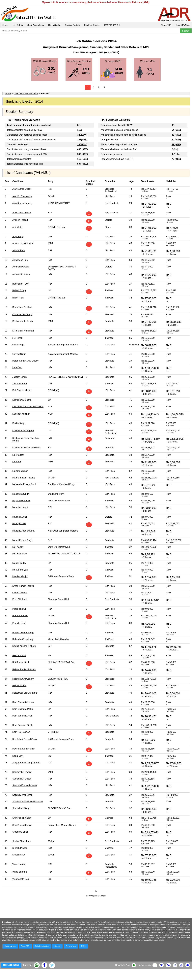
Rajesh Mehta (19, 685)
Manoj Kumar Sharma (23, 531)
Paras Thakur (19, 609)
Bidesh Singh (19, 290)
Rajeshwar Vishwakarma (24, 693)
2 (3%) (175, 149)
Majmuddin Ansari (21, 500)
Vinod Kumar (18, 864)
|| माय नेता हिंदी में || (112, 25)
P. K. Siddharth (19, 599)
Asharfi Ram (18, 250)
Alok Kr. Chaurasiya (22, 196)
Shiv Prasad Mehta (22, 825)
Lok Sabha (18, 25)
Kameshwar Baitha (21, 400)
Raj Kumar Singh (21, 662)
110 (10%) (82, 159)
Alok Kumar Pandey (22, 203)
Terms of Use (71, 946)
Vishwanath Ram (21, 879)
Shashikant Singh (21, 808)
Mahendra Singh (20, 494)
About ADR (166, 25)
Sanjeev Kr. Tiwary (21, 772)
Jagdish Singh (19, 377)
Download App (122, 965)
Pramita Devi (18, 623)
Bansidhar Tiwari (20, 284)
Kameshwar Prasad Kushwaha (27, 406)
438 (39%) (82, 149)
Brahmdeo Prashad (22, 307)
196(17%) (82, 144)
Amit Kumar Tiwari (21, 212)
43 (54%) (176, 135)
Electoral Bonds (91, 25)
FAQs (83, 946)
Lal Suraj (16, 461)
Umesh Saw (18, 854)
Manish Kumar (19, 517)
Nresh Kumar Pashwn (23, 586)
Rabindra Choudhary (22, 639)
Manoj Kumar (19, 523)
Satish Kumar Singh (22, 795)
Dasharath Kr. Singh (22, 321)
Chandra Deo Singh (22, 314)
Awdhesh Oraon (20, 266)
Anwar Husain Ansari (23, 243)
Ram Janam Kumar (22, 715)
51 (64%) (176, 144)
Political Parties (72, 25)
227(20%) (82, 139)
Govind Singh (19, 354)
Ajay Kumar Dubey (21, 189)
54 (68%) (176, 130)
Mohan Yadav (19, 563)
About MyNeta (183, 25)
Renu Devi (17, 756)
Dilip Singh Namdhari (23, 330)
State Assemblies (35, 25)
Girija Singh (18, 344)
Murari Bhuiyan (20, 570)
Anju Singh (17, 236)
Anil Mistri (17, 227)
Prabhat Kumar (20, 615)
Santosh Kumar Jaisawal (24, 785)
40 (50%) (176, 139)
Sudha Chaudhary (21, 841)
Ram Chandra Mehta (23, 709)
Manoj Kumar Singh (22, 540)
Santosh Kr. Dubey (21, 779)
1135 (79, 130)
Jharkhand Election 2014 (26, 93)
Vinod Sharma (19, 872)
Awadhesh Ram (20, 260)
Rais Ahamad (19, 655)
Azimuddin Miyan (21, 274)
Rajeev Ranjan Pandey (24, 669)
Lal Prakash (18, 455)
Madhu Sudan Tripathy (23, 477)
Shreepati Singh (20, 832)
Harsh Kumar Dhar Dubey (25, 361)
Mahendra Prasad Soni (24, 484)
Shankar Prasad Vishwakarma (27, 801)
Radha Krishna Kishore (24, 646)
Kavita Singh (18, 423)
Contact (57, 946)
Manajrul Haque (20, 507)
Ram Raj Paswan (21, 732)
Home (5, 25)
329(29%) (82, 135)
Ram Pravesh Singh (22, 725)
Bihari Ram (18, 297)
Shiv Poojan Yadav (21, 818)
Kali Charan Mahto (21, 390)
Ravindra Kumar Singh (23, 748)
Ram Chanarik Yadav (23, 702)
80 (173, 125)
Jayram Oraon (19, 383)
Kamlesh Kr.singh (21, 414)
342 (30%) (82, 154)
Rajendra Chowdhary (23, 679)
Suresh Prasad (19, 848)
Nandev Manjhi (20, 576)
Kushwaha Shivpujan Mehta (26, 447)
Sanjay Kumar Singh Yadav (26, 762)
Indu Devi (17, 367)
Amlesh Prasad (20, 220)
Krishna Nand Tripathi (23, 430)
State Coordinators (42, 946)
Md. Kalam (17, 547)
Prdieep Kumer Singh (23, 632)
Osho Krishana (19, 592)
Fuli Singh (17, 338)
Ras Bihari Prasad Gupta (25, 739)
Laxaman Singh (20, 471)
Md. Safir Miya (19, 553)
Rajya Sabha (54, 25)
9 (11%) (175, 154)
